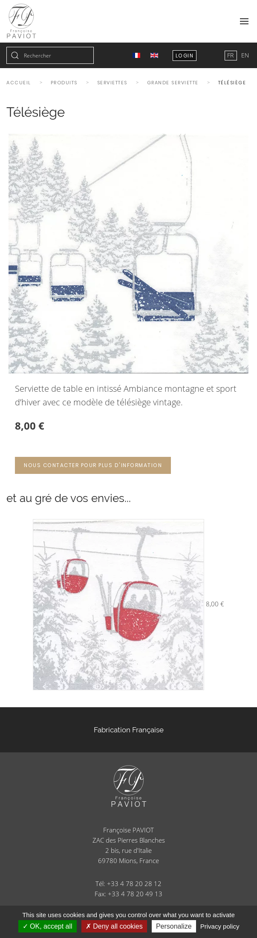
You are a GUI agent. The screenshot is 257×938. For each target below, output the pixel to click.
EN (245, 55)
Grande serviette (173, 82)
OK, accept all (47, 926)
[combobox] (50, 55)
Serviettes (112, 82)
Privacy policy (220, 926)
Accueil (18, 82)
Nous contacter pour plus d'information (93, 465)
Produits (64, 82)
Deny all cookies (114, 926)
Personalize (174, 926)
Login (185, 55)
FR (231, 55)
